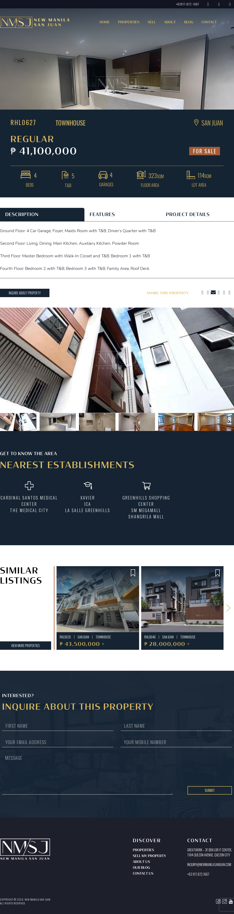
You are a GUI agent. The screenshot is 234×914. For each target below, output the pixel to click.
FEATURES (102, 214)
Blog (188, 22)
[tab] (42, 214)
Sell (152, 22)
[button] (131, 23)
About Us (141, 862)
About (170, 22)
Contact (209, 22)
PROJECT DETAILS (188, 214)
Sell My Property (149, 856)
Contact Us (143, 873)
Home (105, 22)
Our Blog (141, 868)
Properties (143, 850)
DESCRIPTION (22, 214)
